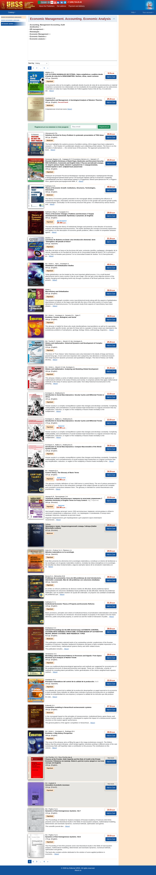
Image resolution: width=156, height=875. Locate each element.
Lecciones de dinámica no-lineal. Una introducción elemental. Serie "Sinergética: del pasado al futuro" (70, 240)
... (40, 68)
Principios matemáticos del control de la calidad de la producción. (71, 681)
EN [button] (52, 2)
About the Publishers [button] (46, 6)
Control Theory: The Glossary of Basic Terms (62, 472)
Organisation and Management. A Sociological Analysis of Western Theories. (73, 100)
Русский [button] (44, 2)
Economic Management (39, 34)
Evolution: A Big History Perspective (58, 733)
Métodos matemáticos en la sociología (59, 552)
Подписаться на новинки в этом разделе (51, 127)
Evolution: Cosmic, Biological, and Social (60, 317)
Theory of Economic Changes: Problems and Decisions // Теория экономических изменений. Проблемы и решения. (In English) (69, 215)
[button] (55, 2)
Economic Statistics (38, 36)
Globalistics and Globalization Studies (59, 265)
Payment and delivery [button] (77, 6)
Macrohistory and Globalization (57, 291)
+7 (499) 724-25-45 (74, 2)
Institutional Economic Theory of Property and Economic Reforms (69, 604)
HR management (36, 29)
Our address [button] (61, 6)
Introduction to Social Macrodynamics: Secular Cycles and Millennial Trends (73, 421)
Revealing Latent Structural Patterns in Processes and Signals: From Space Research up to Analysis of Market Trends (73, 656)
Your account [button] (147, 12)
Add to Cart (111, 77)
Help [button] (133, 12)
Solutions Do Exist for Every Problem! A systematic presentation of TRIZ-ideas (74, 135)
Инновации (34, 32)
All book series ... (8, 24)
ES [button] (49, 2)
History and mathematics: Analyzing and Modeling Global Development (71, 369)
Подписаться (104, 127)
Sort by (31, 63)
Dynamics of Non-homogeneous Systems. (63, 811)
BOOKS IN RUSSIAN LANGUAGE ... (11, 20)
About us (78, 870)
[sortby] (42, 63)
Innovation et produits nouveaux (57, 785)
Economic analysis (37, 39)
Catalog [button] (11, 12)
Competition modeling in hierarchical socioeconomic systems (68, 707)
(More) (51, 91)
